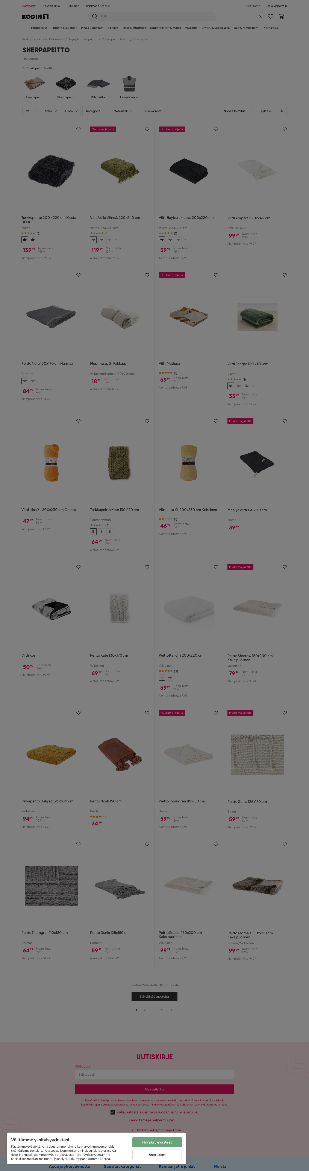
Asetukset (157, 1154)
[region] (96, 1148)
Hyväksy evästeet (157, 1142)
